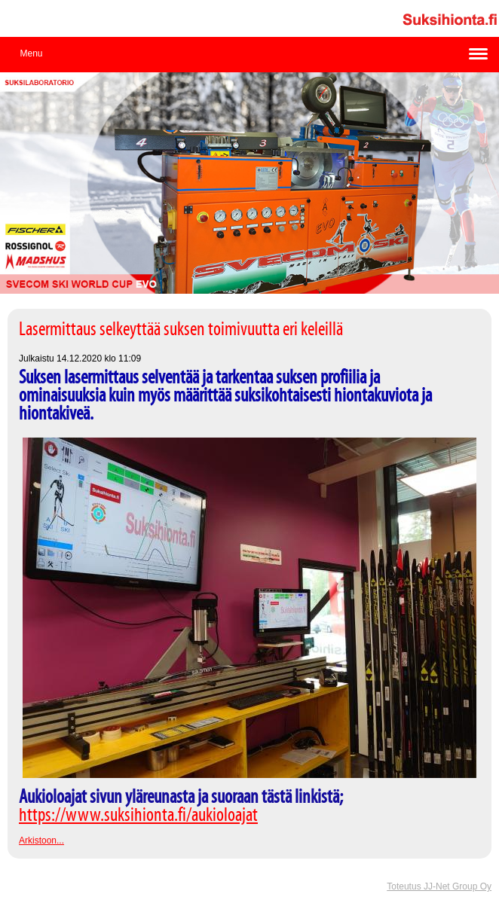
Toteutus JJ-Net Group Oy (439, 886)
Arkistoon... (41, 840)
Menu (31, 53)
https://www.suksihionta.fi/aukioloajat (138, 815)
